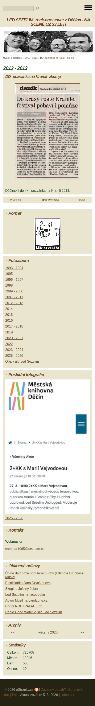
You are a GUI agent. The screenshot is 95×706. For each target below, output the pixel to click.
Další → (83, 199)
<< (13, 632)
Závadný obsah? (53, 689)
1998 (9, 285)
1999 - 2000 (14, 291)
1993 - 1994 (14, 268)
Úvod (6, 58)
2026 (54, 632)
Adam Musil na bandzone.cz (26, 600)
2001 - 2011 (14, 297)
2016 (9, 320)
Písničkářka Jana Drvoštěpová (28, 583)
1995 (9, 274)
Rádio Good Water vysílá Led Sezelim (33, 612)
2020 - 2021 (14, 338)
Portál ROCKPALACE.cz (23, 606)
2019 (9, 332)
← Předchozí (14, 199)
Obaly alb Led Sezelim (22, 361)
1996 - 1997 (14, 279)
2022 (9, 344)
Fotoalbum (16, 58)
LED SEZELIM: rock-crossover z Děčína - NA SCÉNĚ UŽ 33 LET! (48, 22)
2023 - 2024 (14, 350)
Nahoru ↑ (67, 695)
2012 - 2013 (31, 58)
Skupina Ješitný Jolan (21, 588)
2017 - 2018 (14, 326)
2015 (9, 314)
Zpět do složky (50, 199)
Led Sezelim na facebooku (25, 594)
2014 (9, 309)
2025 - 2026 (14, 355)
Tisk (15, 695)
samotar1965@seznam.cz (24, 549)
